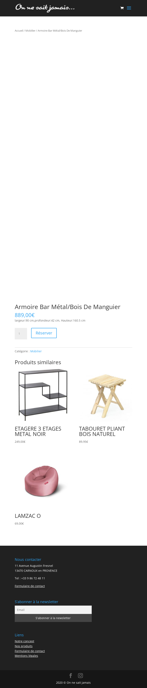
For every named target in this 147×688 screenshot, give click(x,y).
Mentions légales (26, 656)
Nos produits (24, 646)
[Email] (53, 610)
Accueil (19, 30)
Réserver (44, 333)
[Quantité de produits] (21, 333)
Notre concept (24, 641)
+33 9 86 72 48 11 (33, 578)
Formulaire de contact (30, 586)
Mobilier (30, 30)
